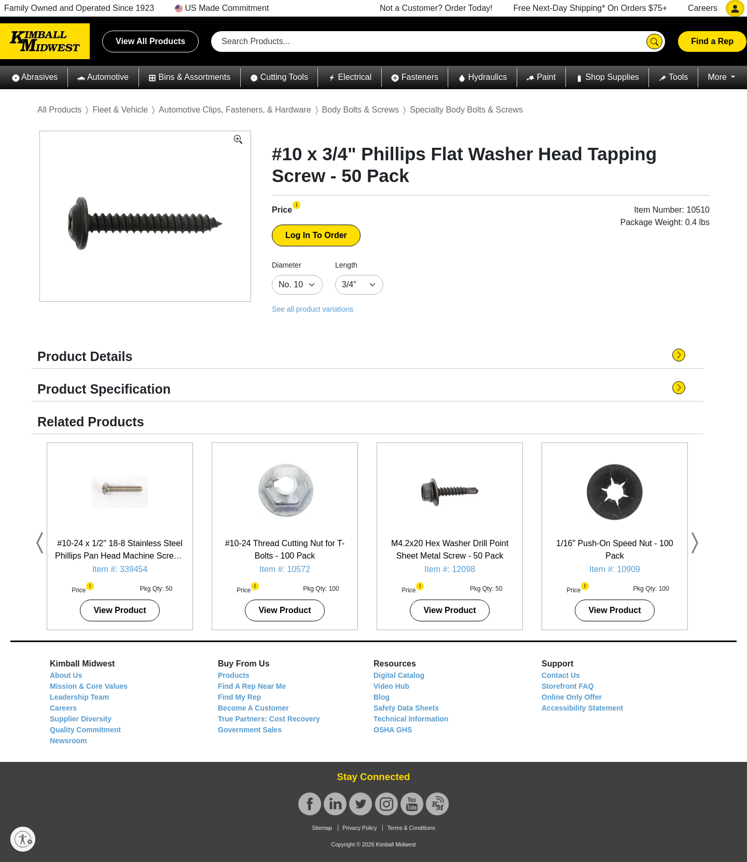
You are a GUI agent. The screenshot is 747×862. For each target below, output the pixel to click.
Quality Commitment (85, 730)
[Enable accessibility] (22, 839)
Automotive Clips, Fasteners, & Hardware (235, 109)
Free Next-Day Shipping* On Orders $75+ (591, 8)
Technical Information (411, 719)
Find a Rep (712, 41)
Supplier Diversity (81, 719)
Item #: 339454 (120, 569)
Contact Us (561, 675)
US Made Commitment (222, 8)
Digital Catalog (399, 675)
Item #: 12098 (449, 569)
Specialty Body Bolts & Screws (466, 109)
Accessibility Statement (582, 708)
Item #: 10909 (614, 569)
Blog (382, 697)
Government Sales (250, 730)
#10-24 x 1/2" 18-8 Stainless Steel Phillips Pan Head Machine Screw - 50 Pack (120, 556)
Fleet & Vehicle (120, 109)
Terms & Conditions (411, 828)
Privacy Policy (359, 828)
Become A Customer (253, 708)
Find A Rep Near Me (252, 686)
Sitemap (322, 828)
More (718, 77)
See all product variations (312, 309)
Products (234, 675)
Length (346, 265)
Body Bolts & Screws (360, 109)
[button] (34, 77)
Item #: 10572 (284, 569)
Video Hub (391, 686)
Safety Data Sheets (406, 708)
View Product (119, 610)
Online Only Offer (572, 697)
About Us (66, 675)
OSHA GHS (393, 730)
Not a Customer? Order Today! (436, 8)
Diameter (286, 265)
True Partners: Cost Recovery (269, 719)
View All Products (150, 41)
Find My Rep (239, 697)
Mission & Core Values (89, 686)
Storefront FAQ (567, 686)
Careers (702, 8)
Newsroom (68, 740)
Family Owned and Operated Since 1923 (79, 8)
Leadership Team (79, 697)
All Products (59, 109)
